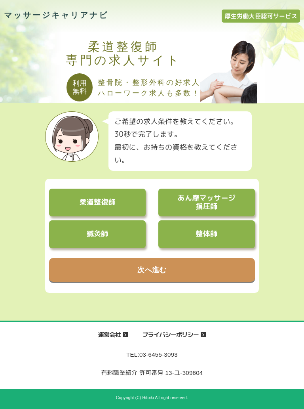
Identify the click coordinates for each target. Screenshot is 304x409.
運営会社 (109, 335)
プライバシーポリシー (170, 335)
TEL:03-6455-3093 (152, 354)
